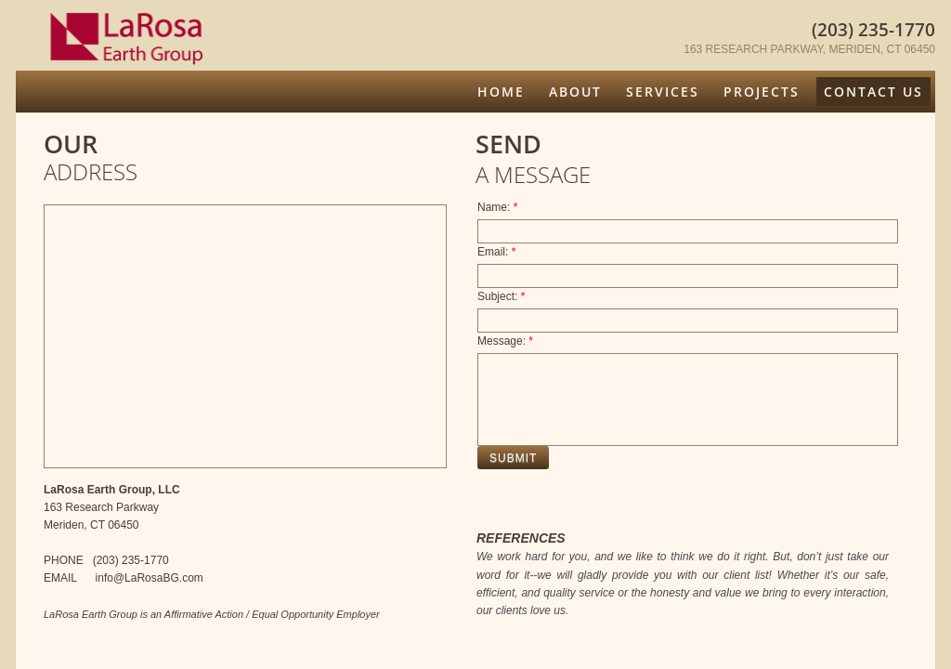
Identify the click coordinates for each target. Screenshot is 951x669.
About (575, 91)
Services (662, 91)
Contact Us (873, 91)
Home (501, 91)
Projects (761, 91)
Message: (505, 341)
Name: (497, 207)
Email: (496, 251)
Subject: (501, 296)
